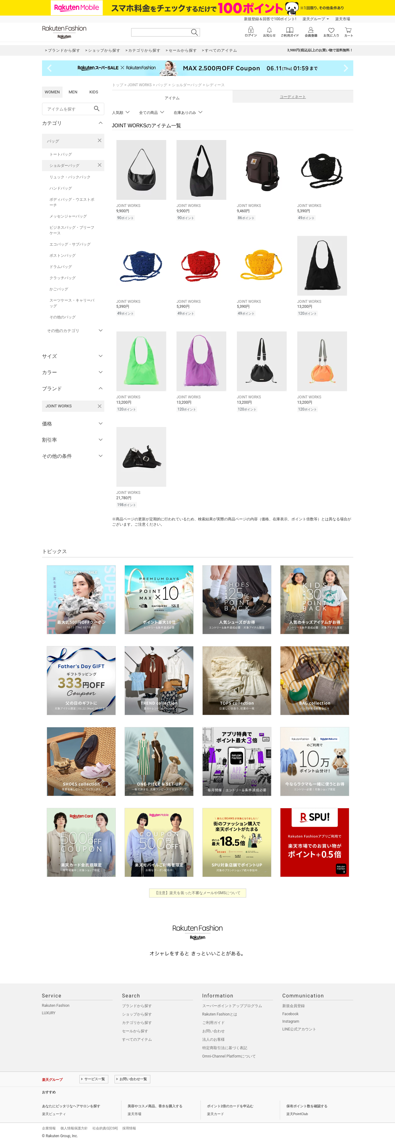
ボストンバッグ (62, 255)
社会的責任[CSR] (105, 1126)
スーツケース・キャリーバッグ (71, 303)
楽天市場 (342, 19)
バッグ (53, 141)
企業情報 (49, 1126)
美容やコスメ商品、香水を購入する (155, 1104)
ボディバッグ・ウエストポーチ (71, 202)
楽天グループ (314, 19)
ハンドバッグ (60, 188)
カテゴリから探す (137, 1021)
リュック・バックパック (70, 177)
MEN (72, 92)
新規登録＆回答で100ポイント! (270, 19)
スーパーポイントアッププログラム (232, 1004)
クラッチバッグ (62, 278)
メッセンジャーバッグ (68, 216)
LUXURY (49, 1011)
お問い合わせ (213, 1029)
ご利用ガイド (213, 1021)
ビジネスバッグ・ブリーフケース (71, 230)
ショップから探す (137, 1012)
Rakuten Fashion (56, 1004)
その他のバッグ (62, 317)
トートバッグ (60, 154)
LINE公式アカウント (299, 1027)
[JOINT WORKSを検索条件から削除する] (99, 406)
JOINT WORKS (140, 85)
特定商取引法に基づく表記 (224, 1046)
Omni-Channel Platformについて (229, 1054)
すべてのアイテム (137, 1037)
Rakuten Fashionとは (219, 1012)
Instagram (290, 1019)
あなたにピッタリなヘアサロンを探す (71, 1104)
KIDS (93, 92)
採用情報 (129, 1126)
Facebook (290, 1012)
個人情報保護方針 (74, 1126)
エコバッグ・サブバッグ (70, 244)
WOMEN (52, 92)
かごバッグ (58, 289)
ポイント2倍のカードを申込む (230, 1104)
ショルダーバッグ (64, 165)
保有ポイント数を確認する (306, 1104)
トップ (117, 85)
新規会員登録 (293, 1004)
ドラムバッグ (60, 267)
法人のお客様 (213, 1037)
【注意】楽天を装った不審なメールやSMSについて (197, 891)
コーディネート (293, 97)
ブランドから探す (137, 1004)
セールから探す (135, 1029)
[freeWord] (73, 109)
